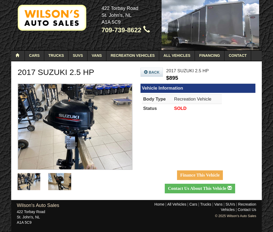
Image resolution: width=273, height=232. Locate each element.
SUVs (78, 55)
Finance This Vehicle (200, 175)
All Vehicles (176, 55)
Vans (97, 55)
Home (159, 204)
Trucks (56, 55)
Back (151, 72)
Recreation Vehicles (133, 55)
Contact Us (247, 209)
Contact (238, 55)
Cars (34, 55)
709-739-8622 (126, 30)
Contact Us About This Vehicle (200, 188)
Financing (209, 55)
